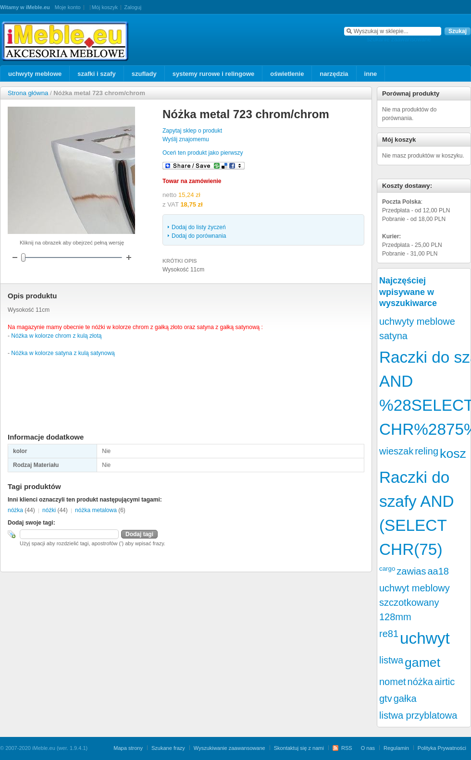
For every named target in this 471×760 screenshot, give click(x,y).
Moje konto (68, 7)
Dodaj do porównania (199, 236)
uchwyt (425, 638)
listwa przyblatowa (418, 715)
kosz (453, 453)
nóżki (49, 510)
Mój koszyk (105, 7)
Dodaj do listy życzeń (199, 227)
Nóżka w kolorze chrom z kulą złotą (56, 335)
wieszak (396, 451)
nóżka (15, 510)
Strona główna (28, 93)
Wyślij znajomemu (185, 139)
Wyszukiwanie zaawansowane (229, 748)
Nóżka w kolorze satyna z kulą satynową (62, 353)
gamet (422, 662)
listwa (391, 660)
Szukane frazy (168, 748)
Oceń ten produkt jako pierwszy (202, 152)
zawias (411, 571)
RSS (346, 748)
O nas (368, 748)
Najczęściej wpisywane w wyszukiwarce (408, 292)
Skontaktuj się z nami (299, 748)
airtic (444, 681)
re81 (388, 633)
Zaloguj (132, 7)
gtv (385, 698)
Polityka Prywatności (442, 748)
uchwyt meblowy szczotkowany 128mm (414, 602)
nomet (392, 681)
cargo (387, 568)
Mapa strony (128, 748)
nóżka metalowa (96, 510)
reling (426, 451)
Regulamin (396, 748)
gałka (405, 698)
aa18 (438, 571)
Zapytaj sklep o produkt (192, 130)
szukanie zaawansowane (399, 39)
